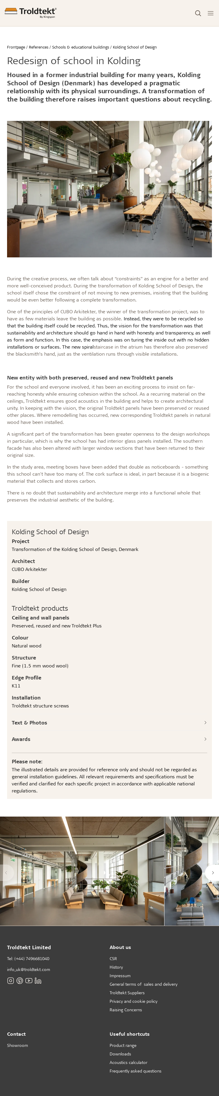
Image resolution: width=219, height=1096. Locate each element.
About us (120, 947)
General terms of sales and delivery (143, 984)
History (116, 967)
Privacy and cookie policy (133, 1001)
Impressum (120, 975)
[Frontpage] (31, 13)
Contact (16, 1034)
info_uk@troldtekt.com (28, 969)
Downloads (120, 1054)
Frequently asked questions (136, 1071)
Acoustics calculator (128, 1062)
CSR (113, 958)
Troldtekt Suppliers (127, 992)
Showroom (17, 1045)
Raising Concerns (126, 1009)
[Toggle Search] (198, 13)
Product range (123, 1045)
